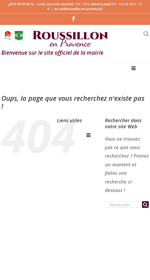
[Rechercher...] (123, 204)
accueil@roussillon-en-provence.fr (78, 9)
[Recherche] (145, 204)
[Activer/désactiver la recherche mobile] (146, 33)
